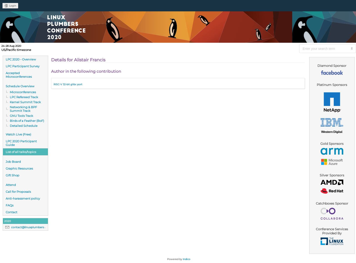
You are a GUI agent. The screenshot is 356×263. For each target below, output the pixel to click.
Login (12, 5)
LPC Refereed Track (24, 97)
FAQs (9, 205)
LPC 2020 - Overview (21, 59)
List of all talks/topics (21, 152)
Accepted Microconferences (19, 74)
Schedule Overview (20, 86)
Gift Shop (12, 175)
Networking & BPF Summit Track (23, 109)
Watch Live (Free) (18, 134)
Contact (11, 212)
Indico (186, 259)
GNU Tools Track (21, 116)
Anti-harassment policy (23, 198)
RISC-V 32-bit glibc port (68, 84)
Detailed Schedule (23, 126)
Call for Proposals (18, 191)
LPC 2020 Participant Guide (21, 143)
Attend (11, 185)
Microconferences (23, 92)
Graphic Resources (19, 168)
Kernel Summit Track (25, 102)
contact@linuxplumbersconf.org (33, 227)
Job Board (13, 161)
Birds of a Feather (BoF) (27, 121)
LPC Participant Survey (23, 66)
